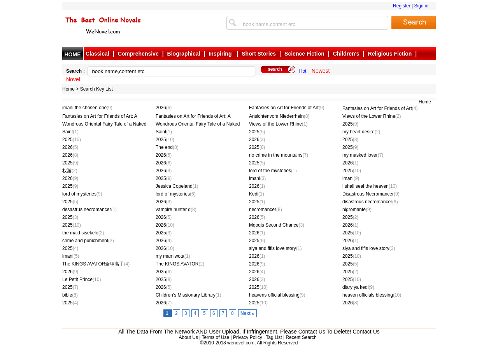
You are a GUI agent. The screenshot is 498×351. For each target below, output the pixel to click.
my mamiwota (173, 256)
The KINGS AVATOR (180, 264)
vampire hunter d (176, 209)
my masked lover (362, 155)
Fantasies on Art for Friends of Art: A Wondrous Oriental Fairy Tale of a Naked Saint (104, 124)
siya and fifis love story (275, 248)
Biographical (183, 54)
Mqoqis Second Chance (276, 225)
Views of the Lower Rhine (371, 116)
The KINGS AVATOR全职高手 (96, 264)
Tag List (274, 337)
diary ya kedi (358, 287)
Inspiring (221, 54)
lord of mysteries (82, 194)
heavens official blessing (277, 295)
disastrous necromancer (370, 201)
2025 (350, 124)
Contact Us (366, 331)
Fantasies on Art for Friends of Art (286, 107)
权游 (69, 170)
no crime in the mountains (278, 155)
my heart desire (361, 131)
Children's (346, 54)
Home (68, 89)
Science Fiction (304, 54)
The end (167, 147)
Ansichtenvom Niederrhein (279, 116)
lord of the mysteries (273, 170)
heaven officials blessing (371, 295)
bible (70, 295)
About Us (188, 337)
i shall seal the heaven (369, 186)
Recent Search (301, 337)
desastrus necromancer (89, 209)
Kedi (256, 194)
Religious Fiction (390, 54)
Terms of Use (215, 337)
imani (257, 178)
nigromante (357, 209)
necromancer (265, 209)
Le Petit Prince (81, 279)
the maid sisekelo (83, 233)
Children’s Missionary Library (188, 295)
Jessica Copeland (177, 186)
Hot (303, 71)
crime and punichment (88, 240)
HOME (73, 54)
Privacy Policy (247, 337)
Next (245, 313)
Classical (97, 54)
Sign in (421, 6)
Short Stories (259, 54)
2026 (164, 107)
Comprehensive (138, 54)
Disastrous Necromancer (371, 194)
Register (401, 6)
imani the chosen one (87, 107)
